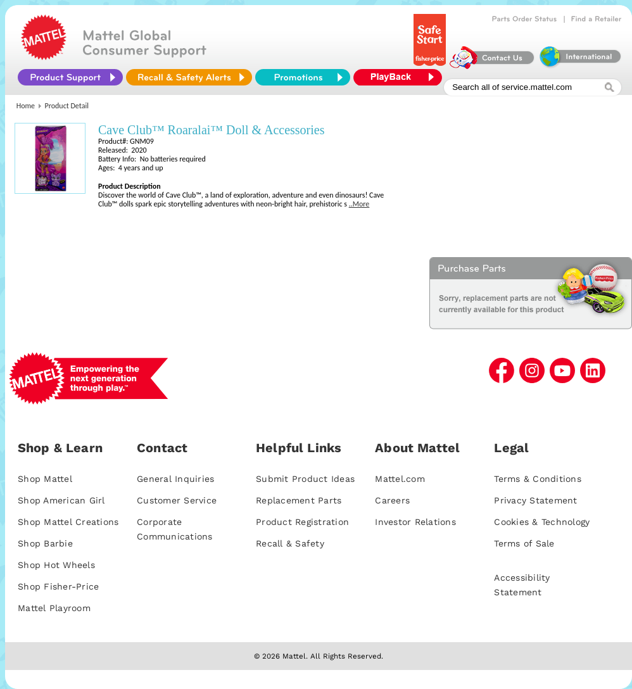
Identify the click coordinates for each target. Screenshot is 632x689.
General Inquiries (175, 479)
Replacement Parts (298, 500)
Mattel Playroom (54, 608)
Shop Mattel (45, 479)
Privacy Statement (535, 500)
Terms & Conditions (537, 479)
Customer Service (177, 500)
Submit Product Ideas (305, 479)
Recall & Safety (290, 543)
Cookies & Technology (542, 522)
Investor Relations (415, 522)
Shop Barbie (45, 543)
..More (359, 203)
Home (25, 105)
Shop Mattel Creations (68, 522)
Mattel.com (400, 479)
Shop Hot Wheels (56, 565)
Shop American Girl (61, 500)
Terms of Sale (524, 543)
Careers (392, 500)
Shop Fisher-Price (58, 586)
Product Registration (302, 522)
